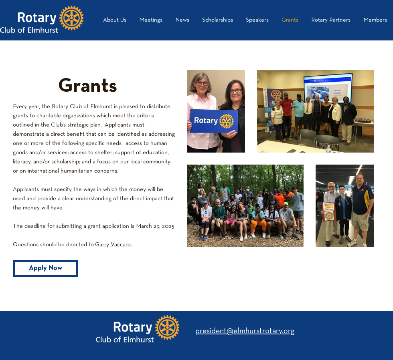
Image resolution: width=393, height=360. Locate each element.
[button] (331, 20)
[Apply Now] (45, 268)
